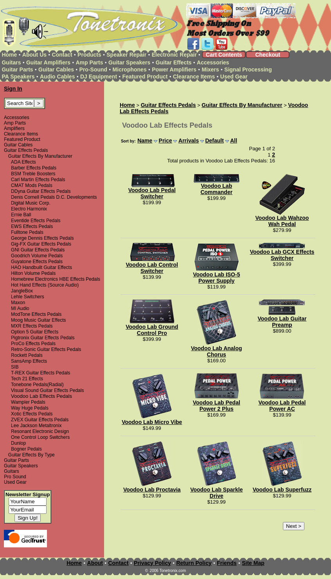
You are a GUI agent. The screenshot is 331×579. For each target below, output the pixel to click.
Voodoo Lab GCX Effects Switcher (282, 255)
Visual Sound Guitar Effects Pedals (47, 390)
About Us (34, 55)
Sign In (13, 89)
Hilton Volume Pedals (33, 273)
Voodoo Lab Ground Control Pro (152, 330)
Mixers (210, 69)
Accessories (213, 62)
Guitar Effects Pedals (26, 150)
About (95, 563)
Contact (62, 55)
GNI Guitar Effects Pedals (38, 250)
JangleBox (22, 291)
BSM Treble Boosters (33, 173)
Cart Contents (224, 55)
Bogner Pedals (26, 449)
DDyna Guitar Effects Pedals (41, 191)
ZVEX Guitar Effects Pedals (39, 419)
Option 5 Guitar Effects (34, 332)
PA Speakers (18, 76)
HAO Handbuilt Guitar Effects (41, 267)
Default (214, 140)
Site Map (253, 563)
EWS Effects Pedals (32, 226)
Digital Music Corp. (30, 203)
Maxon (18, 302)
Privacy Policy (152, 563)
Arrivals (188, 140)
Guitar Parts (17, 69)
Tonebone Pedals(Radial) (37, 384)
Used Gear (234, 76)
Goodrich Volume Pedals (37, 255)
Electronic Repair (174, 55)
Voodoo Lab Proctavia (152, 489)
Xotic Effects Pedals (32, 414)
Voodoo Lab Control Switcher (152, 268)
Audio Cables (57, 76)
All (233, 140)
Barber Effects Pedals (33, 168)
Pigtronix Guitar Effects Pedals (43, 337)
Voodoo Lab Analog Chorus (216, 351)
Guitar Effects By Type (31, 455)
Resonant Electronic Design (40, 431)
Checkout (267, 55)
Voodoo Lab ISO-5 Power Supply (216, 277)
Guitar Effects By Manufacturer (40, 156)
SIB (14, 367)
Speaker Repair (126, 55)
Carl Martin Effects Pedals (38, 179)
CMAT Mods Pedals (31, 185)
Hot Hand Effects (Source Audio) (45, 285)
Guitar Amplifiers (48, 62)
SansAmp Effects (29, 361)
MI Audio (20, 308)
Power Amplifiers (174, 69)
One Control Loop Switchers (40, 437)
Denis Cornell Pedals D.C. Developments (54, 197)
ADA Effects (23, 162)
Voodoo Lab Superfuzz (282, 489)
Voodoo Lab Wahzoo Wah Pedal (282, 221)
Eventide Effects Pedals (36, 220)
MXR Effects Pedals (32, 326)
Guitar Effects (174, 62)
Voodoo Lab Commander (216, 189)
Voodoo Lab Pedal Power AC (282, 405)
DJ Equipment (98, 76)
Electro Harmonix (29, 209)
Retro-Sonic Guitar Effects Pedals (46, 349)
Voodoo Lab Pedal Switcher (152, 193)
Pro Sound (15, 476)
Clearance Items (194, 76)
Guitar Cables (56, 69)
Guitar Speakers (129, 62)
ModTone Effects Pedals (36, 314)
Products (89, 55)
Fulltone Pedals (27, 232)
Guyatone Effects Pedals (37, 261)
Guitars (11, 62)
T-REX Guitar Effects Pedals (40, 373)
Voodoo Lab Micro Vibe (152, 422)
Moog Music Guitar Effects (38, 320)
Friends (227, 563)
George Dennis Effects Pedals (42, 238)
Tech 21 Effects (27, 378)
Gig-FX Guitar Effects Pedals (41, 244)
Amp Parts (89, 62)
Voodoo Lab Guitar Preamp (281, 321)
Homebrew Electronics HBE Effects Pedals (55, 279)
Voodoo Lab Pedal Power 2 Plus (216, 405)
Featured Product (145, 76)
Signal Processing (248, 69)
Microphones (130, 69)
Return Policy (193, 563)
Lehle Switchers (27, 296)
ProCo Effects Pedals (33, 343)
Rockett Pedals (27, 355)
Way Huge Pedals (30, 408)
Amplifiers (14, 128)
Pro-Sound (93, 69)
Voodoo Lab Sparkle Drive (216, 492)
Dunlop (18, 443)
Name (144, 140)
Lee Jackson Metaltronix (36, 425)
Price (165, 140)
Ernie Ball (21, 214)
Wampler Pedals (28, 402)
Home (9, 55)
